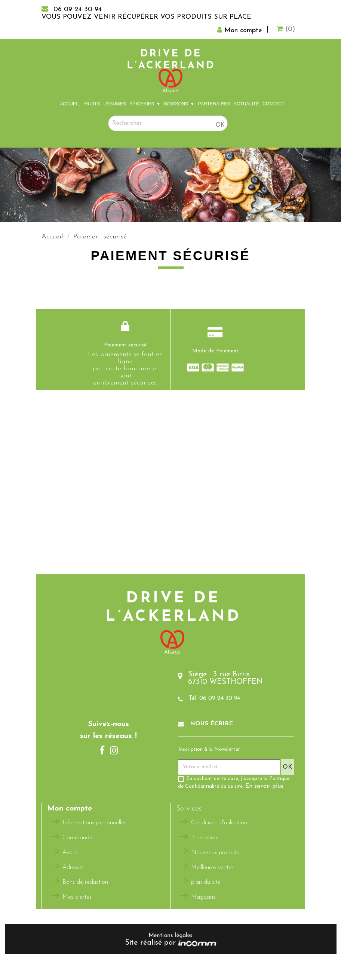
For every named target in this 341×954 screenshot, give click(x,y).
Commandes (78, 838)
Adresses (73, 868)
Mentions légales (170, 935)
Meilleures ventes (212, 868)
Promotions (205, 838)
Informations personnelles (94, 823)
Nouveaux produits (215, 853)
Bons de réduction (85, 882)
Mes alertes (77, 897)
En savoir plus (264, 786)
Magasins (203, 897)
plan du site (205, 882)
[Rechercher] (168, 123)
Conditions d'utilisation (219, 823)
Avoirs (70, 853)
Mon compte (69, 808)
